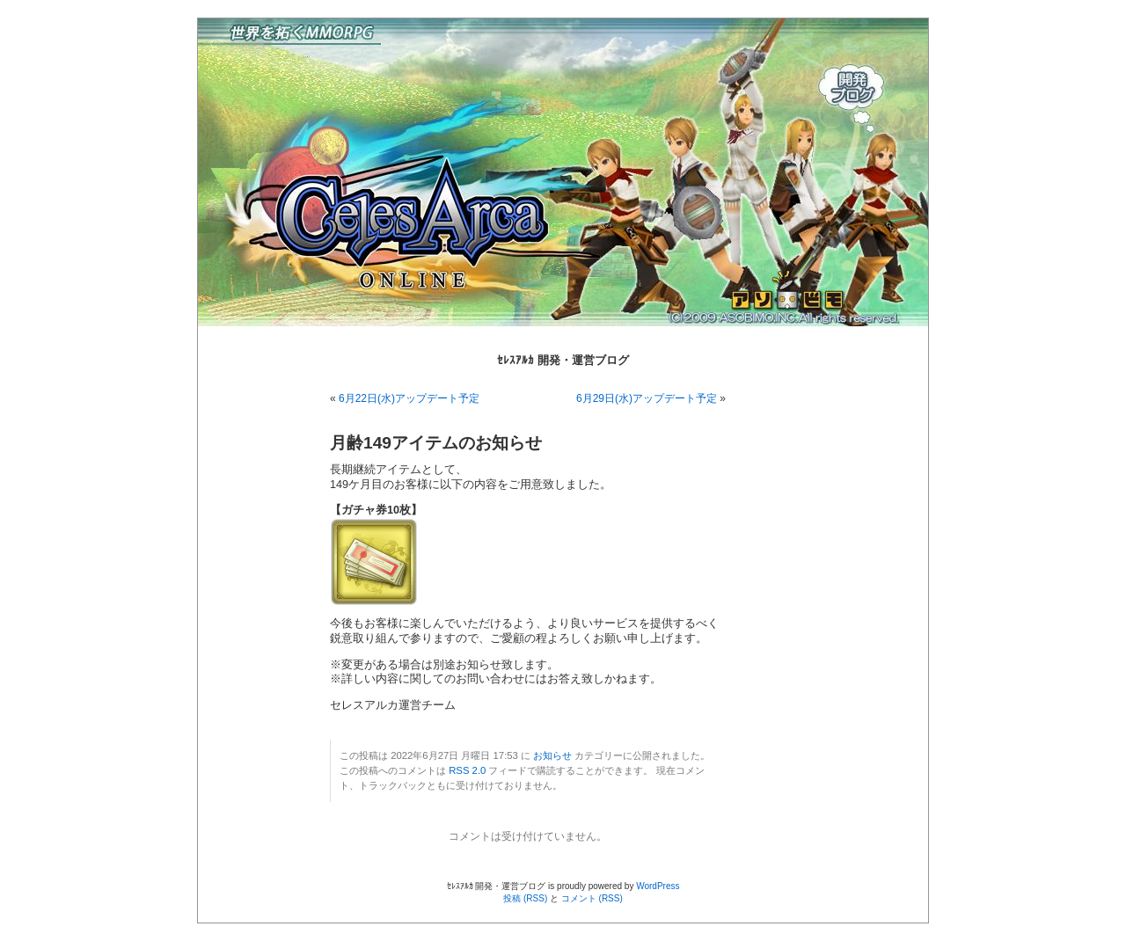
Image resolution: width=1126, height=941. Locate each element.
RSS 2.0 (467, 770)
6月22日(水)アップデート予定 (409, 398)
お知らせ (552, 755)
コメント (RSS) (592, 898)
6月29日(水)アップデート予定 (646, 398)
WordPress (657, 886)
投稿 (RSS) (525, 898)
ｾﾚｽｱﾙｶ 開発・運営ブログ (563, 360)
